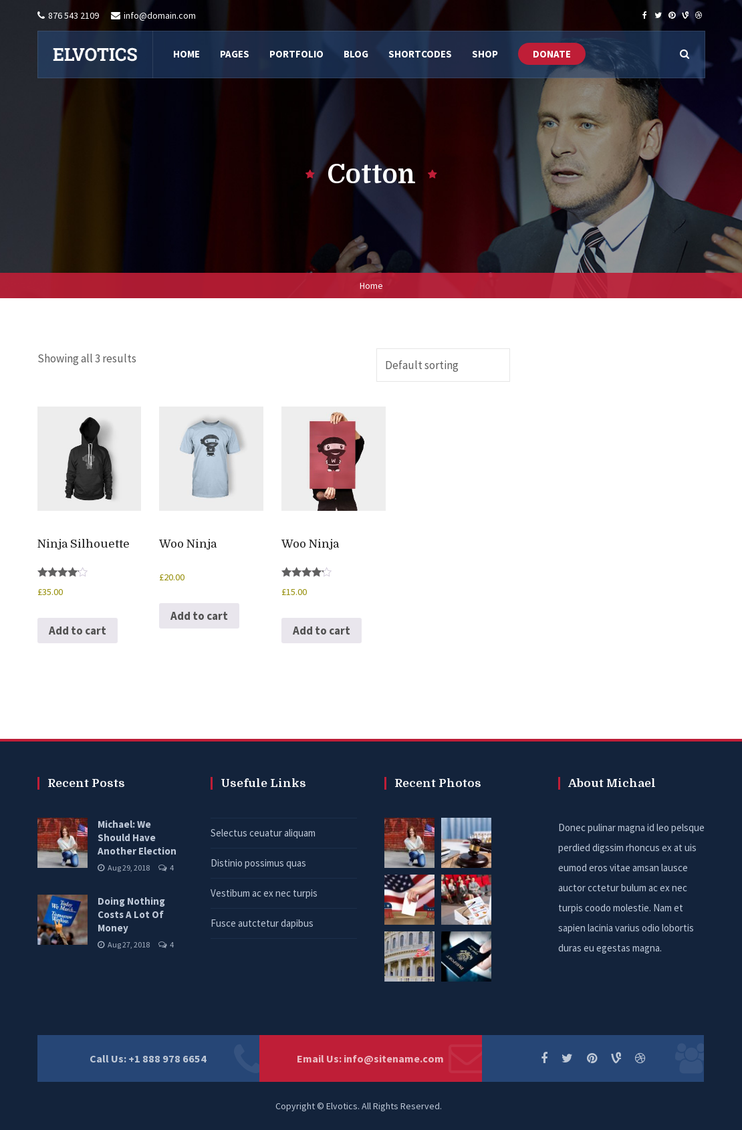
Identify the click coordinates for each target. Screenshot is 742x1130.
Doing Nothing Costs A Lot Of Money (131, 914)
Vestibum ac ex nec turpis (264, 893)
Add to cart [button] (77, 630)
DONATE (552, 53)
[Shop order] (443, 365)
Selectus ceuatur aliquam (263, 832)
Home (371, 285)
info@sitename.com (394, 1058)
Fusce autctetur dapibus (262, 923)
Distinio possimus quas (258, 863)
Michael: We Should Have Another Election (137, 837)
